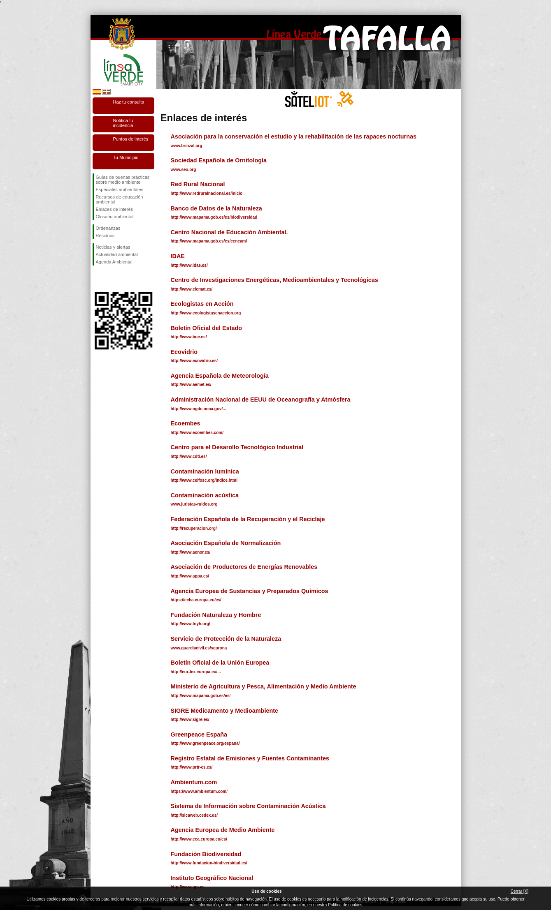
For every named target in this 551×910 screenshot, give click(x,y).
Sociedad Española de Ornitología (219, 160)
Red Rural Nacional (198, 184)
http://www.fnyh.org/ (190, 623)
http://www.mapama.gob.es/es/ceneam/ (209, 241)
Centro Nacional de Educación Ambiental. (229, 232)
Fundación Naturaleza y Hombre (216, 615)
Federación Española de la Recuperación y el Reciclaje (248, 519)
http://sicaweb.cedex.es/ (194, 815)
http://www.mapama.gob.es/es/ (201, 695)
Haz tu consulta (128, 101)
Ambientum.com (194, 782)
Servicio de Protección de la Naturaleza (226, 638)
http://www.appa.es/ (190, 576)
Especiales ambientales (120, 189)
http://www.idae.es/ (189, 265)
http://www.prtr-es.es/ (192, 767)
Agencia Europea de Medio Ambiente (223, 830)
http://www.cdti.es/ (189, 456)
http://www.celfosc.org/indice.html (204, 480)
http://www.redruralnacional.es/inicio (207, 193)
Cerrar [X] (519, 891)
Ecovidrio (184, 352)
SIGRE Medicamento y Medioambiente (224, 710)
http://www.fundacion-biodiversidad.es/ (209, 863)
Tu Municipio (126, 157)
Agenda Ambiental (114, 261)
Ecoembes (185, 423)
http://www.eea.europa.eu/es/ (199, 839)
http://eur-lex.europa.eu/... (196, 672)
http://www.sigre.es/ (190, 719)
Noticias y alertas (113, 247)
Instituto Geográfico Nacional (212, 878)
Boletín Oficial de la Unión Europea (220, 662)
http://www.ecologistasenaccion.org (206, 313)
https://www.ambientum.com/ (199, 791)
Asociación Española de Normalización (226, 543)
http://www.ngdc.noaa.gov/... (198, 408)
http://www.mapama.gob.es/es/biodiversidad (214, 217)
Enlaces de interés (114, 209)
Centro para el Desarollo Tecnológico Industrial (237, 447)
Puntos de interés (131, 138)
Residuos (105, 235)
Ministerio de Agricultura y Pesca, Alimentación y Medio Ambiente (263, 686)
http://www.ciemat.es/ (192, 289)
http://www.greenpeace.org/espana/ (205, 743)
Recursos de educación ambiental (119, 199)
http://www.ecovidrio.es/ (194, 360)
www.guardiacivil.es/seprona (199, 648)
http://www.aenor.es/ (191, 552)
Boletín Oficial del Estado (206, 328)
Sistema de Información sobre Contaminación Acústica (248, 806)
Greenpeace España (199, 734)
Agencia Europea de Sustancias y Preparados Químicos (249, 591)
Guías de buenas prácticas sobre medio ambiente (123, 180)
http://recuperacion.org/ (194, 528)
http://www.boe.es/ (189, 337)
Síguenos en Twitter (111, 279)
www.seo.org (183, 169)
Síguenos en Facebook (97, 279)
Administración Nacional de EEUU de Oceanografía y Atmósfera (261, 399)
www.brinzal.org (186, 145)
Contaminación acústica (205, 495)
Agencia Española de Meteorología (220, 375)
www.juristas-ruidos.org (194, 504)
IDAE (178, 256)
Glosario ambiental (115, 216)
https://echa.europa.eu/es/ (196, 600)
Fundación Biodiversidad (206, 854)
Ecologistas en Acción (202, 303)
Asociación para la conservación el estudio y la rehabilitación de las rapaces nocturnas (293, 136)
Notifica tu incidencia (123, 123)
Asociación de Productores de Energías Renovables (244, 567)
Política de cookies (345, 905)
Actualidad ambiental (117, 254)
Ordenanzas (108, 228)
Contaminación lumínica (205, 471)
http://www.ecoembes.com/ (197, 432)
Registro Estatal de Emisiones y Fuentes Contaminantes (250, 758)
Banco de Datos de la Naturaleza (216, 208)
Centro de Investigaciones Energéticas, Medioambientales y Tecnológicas (274, 280)
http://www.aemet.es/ (191, 384)
